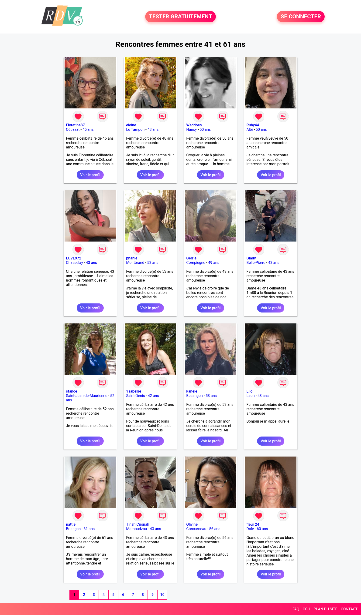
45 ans (88, 129)
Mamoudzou (136, 529)
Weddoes (194, 125)
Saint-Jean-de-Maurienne (86, 395)
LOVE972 (73, 258)
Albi (249, 129)
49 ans (213, 262)
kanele (191, 391)
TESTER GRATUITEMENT (180, 16)
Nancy (191, 129)
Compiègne (195, 262)
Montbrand (135, 262)
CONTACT (349, 609)
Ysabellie (133, 391)
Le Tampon (135, 129)
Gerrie (191, 258)
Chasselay (74, 262)
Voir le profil (90, 175)
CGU (306, 609)
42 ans (153, 395)
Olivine (192, 524)
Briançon (73, 529)
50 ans (205, 129)
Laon (250, 395)
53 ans (152, 262)
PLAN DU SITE (325, 609)
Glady (251, 258)
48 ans (153, 129)
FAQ (295, 609)
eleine (131, 125)
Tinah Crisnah (137, 524)
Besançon (194, 395)
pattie (71, 524)
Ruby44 (252, 125)
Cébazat (72, 129)
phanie (131, 258)
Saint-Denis (135, 395)
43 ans (91, 262)
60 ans (262, 529)
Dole (250, 529)
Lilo (249, 391)
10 (162, 594)
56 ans (214, 529)
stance (71, 391)
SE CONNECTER (301, 16)
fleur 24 (252, 524)
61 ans (89, 529)
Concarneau (196, 529)
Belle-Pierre (255, 262)
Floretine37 (75, 125)
